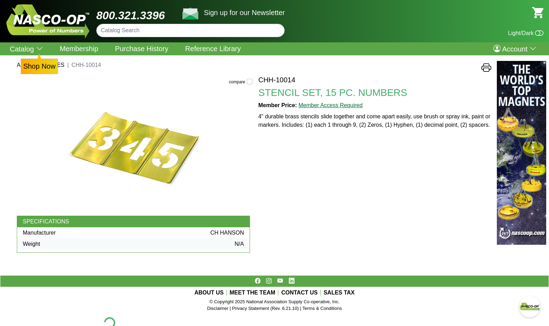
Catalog (26, 49)
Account (514, 48)
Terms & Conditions (322, 308)
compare (237, 81)
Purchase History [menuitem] (141, 48)
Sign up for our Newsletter (244, 12)
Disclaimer (218, 308)
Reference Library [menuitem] (213, 48)
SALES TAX (339, 293)
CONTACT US (299, 293)
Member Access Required (330, 105)
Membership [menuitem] (79, 48)
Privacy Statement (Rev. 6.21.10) (265, 308)
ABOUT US (209, 293)
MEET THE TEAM (253, 293)
